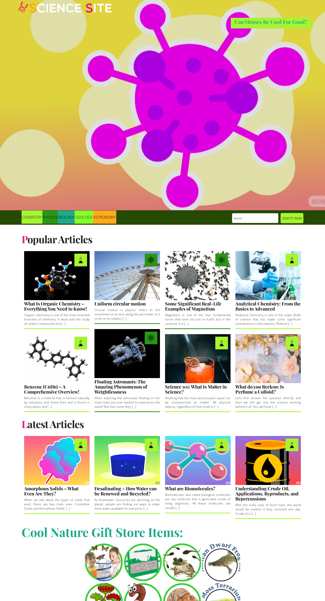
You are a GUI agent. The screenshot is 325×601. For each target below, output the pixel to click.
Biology (66, 217)
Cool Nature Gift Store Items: (102, 532)
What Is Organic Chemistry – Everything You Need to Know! (55, 306)
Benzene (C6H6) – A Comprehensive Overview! (51, 389)
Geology (83, 217)
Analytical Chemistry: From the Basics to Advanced (268, 306)
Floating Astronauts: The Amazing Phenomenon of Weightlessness (120, 387)
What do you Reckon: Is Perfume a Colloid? (259, 389)
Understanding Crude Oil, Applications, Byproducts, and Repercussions (267, 493)
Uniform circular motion (120, 304)
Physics (50, 217)
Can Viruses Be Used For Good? (271, 21)
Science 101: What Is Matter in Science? (196, 389)
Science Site (65, 12)
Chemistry (32, 217)
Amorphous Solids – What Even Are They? (51, 491)
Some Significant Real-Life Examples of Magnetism (193, 306)
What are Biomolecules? (190, 488)
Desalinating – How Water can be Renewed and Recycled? (125, 491)
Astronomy (104, 217)
